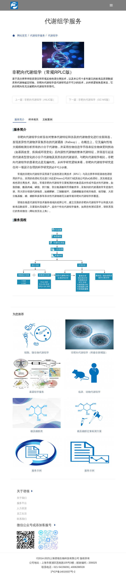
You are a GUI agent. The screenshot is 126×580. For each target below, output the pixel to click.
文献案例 (47, 119)
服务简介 (19, 119)
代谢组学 (53, 35)
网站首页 (19, 35)
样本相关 (33, 119)
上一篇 (35, 99)
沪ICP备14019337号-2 (63, 571)
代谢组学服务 (37, 35)
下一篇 (90, 99)
